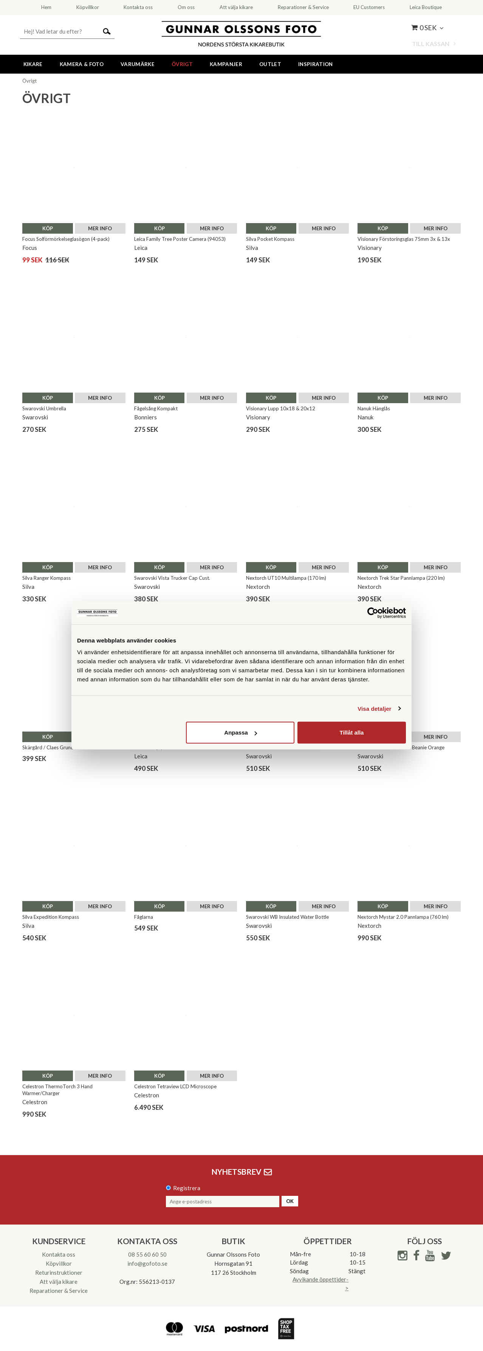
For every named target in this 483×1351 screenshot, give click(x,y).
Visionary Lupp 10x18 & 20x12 (280, 408)
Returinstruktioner (58, 1272)
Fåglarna (143, 917)
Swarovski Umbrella (44, 408)
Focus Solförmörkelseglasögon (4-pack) (66, 239)
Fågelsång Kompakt (156, 408)
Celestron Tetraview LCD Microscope (175, 1086)
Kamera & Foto (82, 64)
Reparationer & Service (58, 1290)
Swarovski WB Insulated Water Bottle (287, 917)
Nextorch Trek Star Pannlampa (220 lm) (401, 578)
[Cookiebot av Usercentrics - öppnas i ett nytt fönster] (373, 612)
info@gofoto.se (147, 1263)
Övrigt (182, 64)
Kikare (33, 64)
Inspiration (315, 64)
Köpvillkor (59, 1263)
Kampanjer (226, 64)
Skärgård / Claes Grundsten (52, 747)
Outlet (270, 64)
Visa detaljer (374, 708)
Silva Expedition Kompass (50, 917)
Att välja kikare (58, 1281)
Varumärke (138, 64)
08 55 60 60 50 (147, 1254)
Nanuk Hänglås (374, 408)
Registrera (186, 1188)
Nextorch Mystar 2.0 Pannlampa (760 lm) (403, 917)
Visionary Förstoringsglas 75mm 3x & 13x (404, 239)
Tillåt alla (351, 732)
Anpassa (240, 732)
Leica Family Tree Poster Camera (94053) (180, 239)
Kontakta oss (58, 1254)
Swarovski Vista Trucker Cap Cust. (172, 578)
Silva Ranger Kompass (46, 578)
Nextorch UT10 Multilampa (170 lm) (286, 578)
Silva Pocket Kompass (270, 239)
